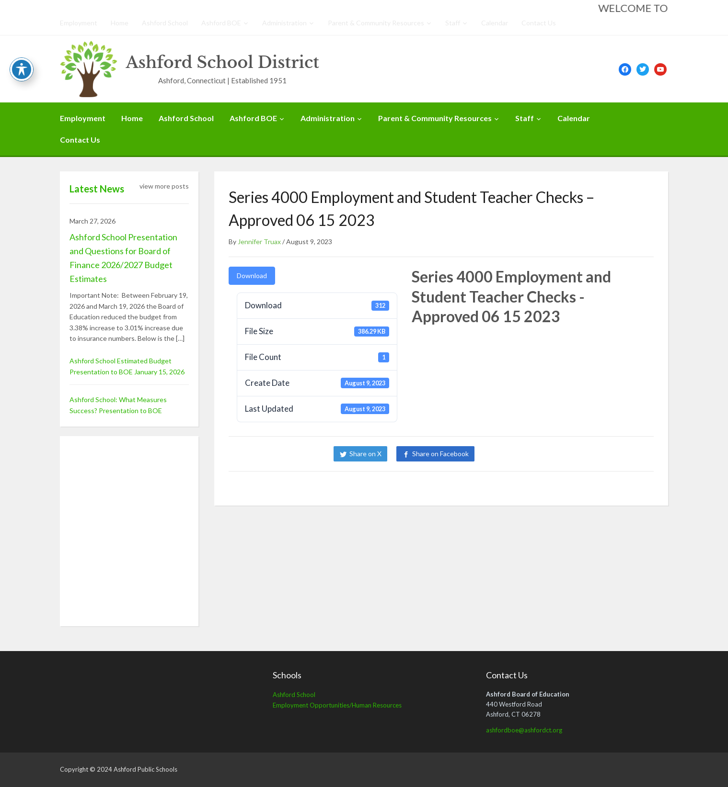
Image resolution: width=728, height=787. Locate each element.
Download (252, 275)
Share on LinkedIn (516, 454)
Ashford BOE (221, 23)
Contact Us (538, 23)
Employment (78, 23)
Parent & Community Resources (376, 23)
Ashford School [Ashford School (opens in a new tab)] (294, 694)
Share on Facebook (440, 454)
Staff (452, 23)
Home (119, 23)
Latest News (96, 188)
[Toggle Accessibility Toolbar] (21, 69)
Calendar (494, 23)
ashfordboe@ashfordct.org (524, 730)
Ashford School (165, 23)
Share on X (365, 454)
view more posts (164, 186)
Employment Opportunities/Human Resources (337, 705)
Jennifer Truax (259, 241)
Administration (284, 23)
